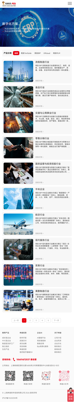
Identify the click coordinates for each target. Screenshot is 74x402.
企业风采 (57, 340)
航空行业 (40, 214)
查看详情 (39, 81)
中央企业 (40, 189)
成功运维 (23, 343)
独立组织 (5, 346)
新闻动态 (57, 349)
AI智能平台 (41, 338)
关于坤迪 (57, 333)
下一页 (56, 320)
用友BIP (37, 53)
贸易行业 (40, 265)
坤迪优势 (23, 333)
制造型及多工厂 (8, 343)
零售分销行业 (42, 138)
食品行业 (40, 87)
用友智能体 (41, 340)
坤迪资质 (23, 349)
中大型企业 (6, 340)
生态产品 (5, 349)
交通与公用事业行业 (45, 113)
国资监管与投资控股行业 (48, 163)
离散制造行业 (42, 291)
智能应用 (40, 343)
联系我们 (57, 346)
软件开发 (23, 338)
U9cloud (47, 53)
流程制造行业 (42, 62)
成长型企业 (6, 338)
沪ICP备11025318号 (9, 398)
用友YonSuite (26, 53)
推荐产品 (5, 333)
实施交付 (23, 340)
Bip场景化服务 (42, 346)
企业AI (39, 333)
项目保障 (23, 346)
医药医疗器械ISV (26, 352)
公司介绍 (57, 338)
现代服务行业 (42, 240)
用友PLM (56, 53)
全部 (16, 53)
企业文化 (57, 343)
